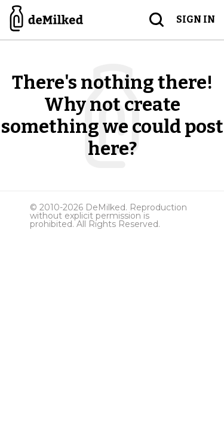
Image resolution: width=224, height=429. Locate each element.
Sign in (195, 19)
